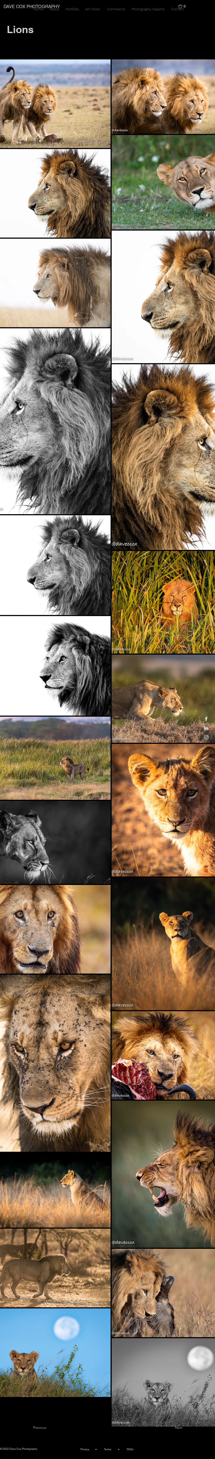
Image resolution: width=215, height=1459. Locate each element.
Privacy (85, 1449)
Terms (107, 1449)
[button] (183, 6)
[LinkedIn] (206, 728)
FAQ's (130, 1449)
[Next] (171, 1427)
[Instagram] (206, 737)
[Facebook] (206, 719)
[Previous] (47, 1427)
